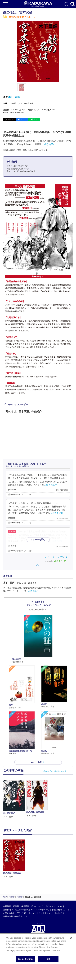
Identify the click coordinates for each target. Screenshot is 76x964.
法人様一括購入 (22, 910)
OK (48, 959)
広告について (37, 906)
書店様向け (8, 910)
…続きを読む (49, 144)
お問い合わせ (9, 913)
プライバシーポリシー (26, 913)
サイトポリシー (45, 913)
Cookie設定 (59, 913)
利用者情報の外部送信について (16, 916)
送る (35, 119)
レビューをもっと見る (54, 557)
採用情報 (25, 906)
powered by (56, 561)
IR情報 (16, 906)
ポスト (10, 119)
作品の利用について (60, 910)
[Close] (70, 938)
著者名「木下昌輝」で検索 (54, 771)
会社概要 (7, 906)
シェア (23, 119)
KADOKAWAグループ (40, 910)
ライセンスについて (54, 906)
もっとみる (36, 762)
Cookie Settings (26, 959)
